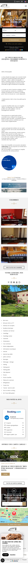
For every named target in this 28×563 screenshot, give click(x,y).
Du (5, 30)
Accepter (5, 554)
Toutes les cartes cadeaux (14, 483)
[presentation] (3, 453)
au (15, 30)
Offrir (5, 474)
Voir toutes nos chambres (14, 267)
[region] (12, 546)
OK (24, 503)
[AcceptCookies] (2, 560)
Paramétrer (12, 554)
